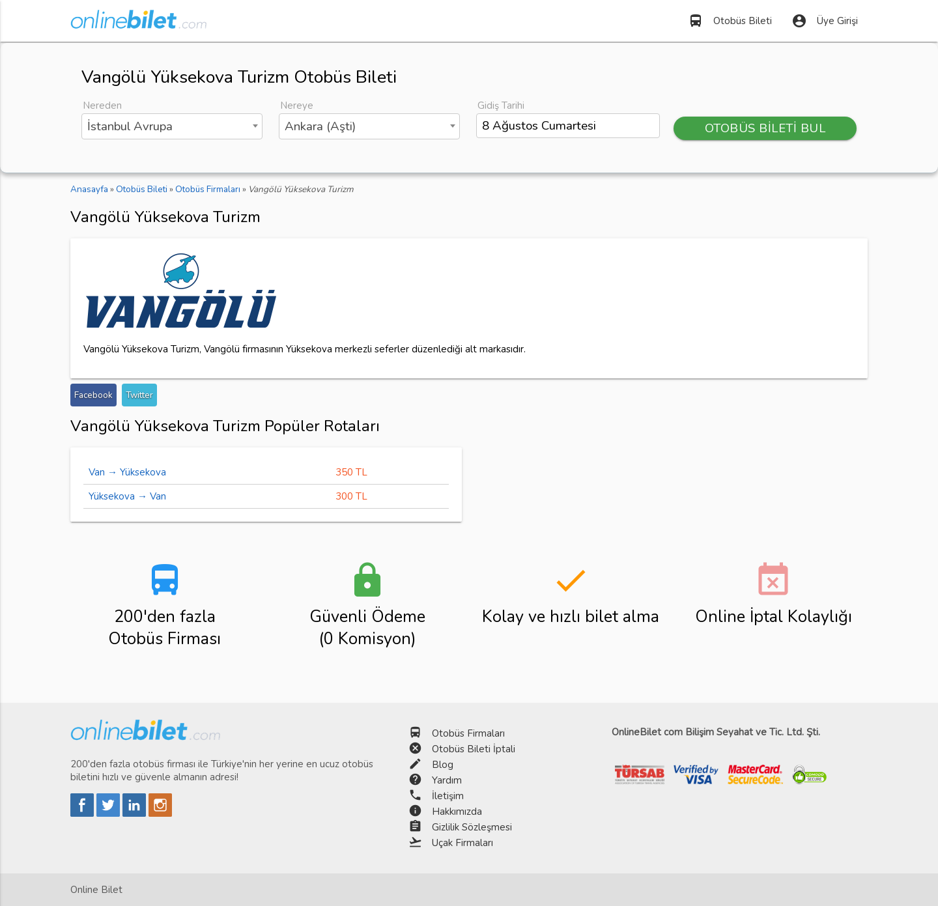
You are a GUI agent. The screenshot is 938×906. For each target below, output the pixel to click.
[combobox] (172, 126)
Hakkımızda (457, 811)
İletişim (448, 795)
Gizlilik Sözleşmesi (472, 827)
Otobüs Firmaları (468, 733)
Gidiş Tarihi (500, 105)
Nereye (296, 105)
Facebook (93, 395)
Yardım (447, 780)
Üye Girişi (824, 21)
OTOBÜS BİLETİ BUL (765, 128)
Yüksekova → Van (127, 496)
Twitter (139, 395)
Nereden (102, 105)
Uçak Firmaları (462, 842)
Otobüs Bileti (730, 21)
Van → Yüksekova (127, 472)
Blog (442, 764)
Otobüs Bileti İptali (473, 749)
